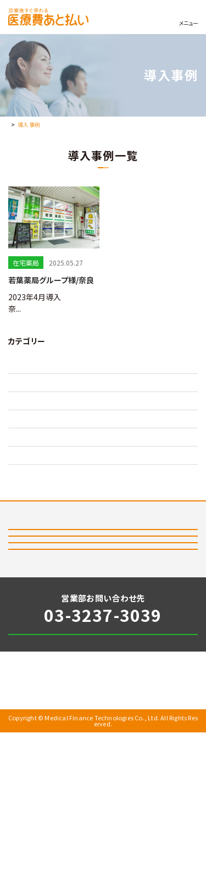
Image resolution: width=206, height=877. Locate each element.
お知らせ (24, 817)
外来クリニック (31, 444)
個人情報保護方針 (41, 833)
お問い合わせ (134, 770)
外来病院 (22, 469)
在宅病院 (22, 393)
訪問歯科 (22, 494)
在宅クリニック (31, 368)
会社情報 (123, 817)
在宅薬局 (22, 418)
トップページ (23, 124)
